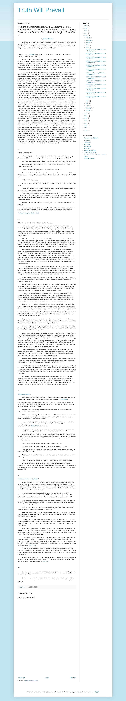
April (87, 103)
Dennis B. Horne (48, 39)
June (87, 47)
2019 (86, 116)
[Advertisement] (47, 660)
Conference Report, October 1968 (28, 213)
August (88, 42)
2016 (86, 123)
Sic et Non (87, 148)
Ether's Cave (87, 140)
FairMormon (87, 142)
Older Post (73, 678)
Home (47, 678)
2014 (86, 128)
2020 (86, 113)
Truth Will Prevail (41, 10)
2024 (86, 28)
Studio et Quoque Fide (90, 152)
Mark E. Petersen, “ (23, 54)
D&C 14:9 (64, 399)
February (88, 108)
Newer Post (21, 678)
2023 (86, 31)
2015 (86, 125)
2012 (86, 130)
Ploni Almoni (87, 146)
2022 (86, 33)
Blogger (97, 692)
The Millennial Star (89, 158)
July (87, 45)
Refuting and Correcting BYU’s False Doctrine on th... (96, 50)
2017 (86, 120)
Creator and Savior (23, 394)
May (87, 101)
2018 (86, 118)
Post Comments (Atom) (31, 680)
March (88, 105)
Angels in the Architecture (91, 138)
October (88, 37)
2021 (86, 35)
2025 (86, 26)
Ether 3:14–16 (34, 426)
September (89, 40)
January (88, 110)
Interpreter (87, 144)
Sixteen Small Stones (90, 150)
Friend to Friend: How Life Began (28, 479)
